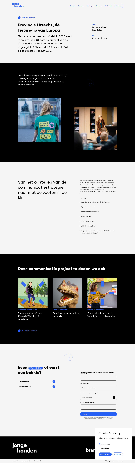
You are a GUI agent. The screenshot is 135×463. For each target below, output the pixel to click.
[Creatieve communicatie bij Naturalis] (67, 298)
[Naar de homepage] (18, 5)
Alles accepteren (105, 454)
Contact (118, 6)
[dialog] (113, 444)
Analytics (105, 448)
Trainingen (90, 6)
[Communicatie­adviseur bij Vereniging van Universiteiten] (102, 298)
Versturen (98, 414)
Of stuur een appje (36, 381)
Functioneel (105, 444)
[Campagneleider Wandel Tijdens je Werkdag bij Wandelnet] (33, 299)
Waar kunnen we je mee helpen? (89, 393)
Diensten (81, 6)
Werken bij (108, 6)
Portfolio (73, 6)
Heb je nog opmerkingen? (87, 402)
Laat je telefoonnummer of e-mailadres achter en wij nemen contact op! (97, 373)
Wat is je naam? (84, 383)
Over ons (99, 6)
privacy (110, 418)
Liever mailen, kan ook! (36, 386)
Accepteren (117, 454)
